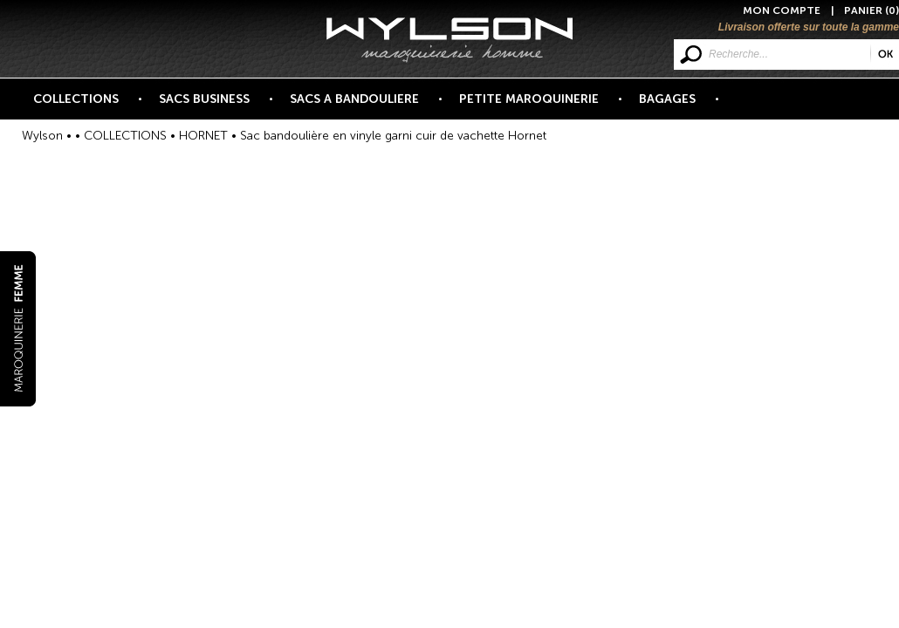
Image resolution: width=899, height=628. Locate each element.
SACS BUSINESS (214, 105)
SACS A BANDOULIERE (364, 105)
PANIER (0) (871, 10)
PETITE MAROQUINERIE (539, 105)
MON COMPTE (781, 10)
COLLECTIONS (86, 105)
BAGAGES (677, 105)
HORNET (203, 135)
